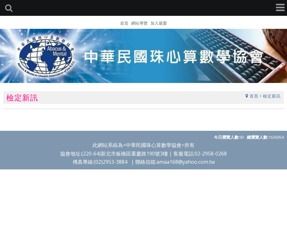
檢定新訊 (272, 95)
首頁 (254, 95)
